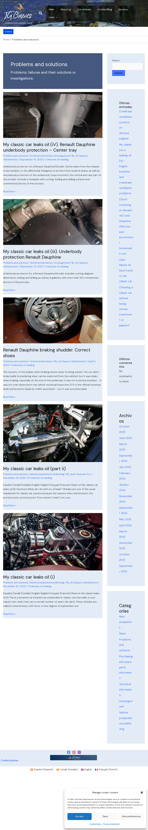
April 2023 (126, 564)
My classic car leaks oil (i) (30, 576)
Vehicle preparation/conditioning (49, 473)
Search (116, 60)
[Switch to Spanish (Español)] (40, 822)
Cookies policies (9, 812)
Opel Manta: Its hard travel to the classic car (125, 290)
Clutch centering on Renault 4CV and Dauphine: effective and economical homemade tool (126, 238)
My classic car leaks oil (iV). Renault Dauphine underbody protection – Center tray (52, 147)
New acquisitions (125, 663)
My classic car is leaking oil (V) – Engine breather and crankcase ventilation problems (126, 175)
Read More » (10, 191)
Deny (105, 816)
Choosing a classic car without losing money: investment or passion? (126, 336)
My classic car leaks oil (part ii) (36, 468)
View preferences (131, 816)
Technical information (43, 155)
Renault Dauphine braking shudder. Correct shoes (49, 352)
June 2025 (126, 472)
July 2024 (125, 503)
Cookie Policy (96, 824)
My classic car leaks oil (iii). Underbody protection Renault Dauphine (44, 254)
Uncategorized (65, 155)
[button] (141, 792)
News (122, 675)
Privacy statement (111, 824)
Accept (79, 816)
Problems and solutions (16, 155)
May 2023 (125, 557)
